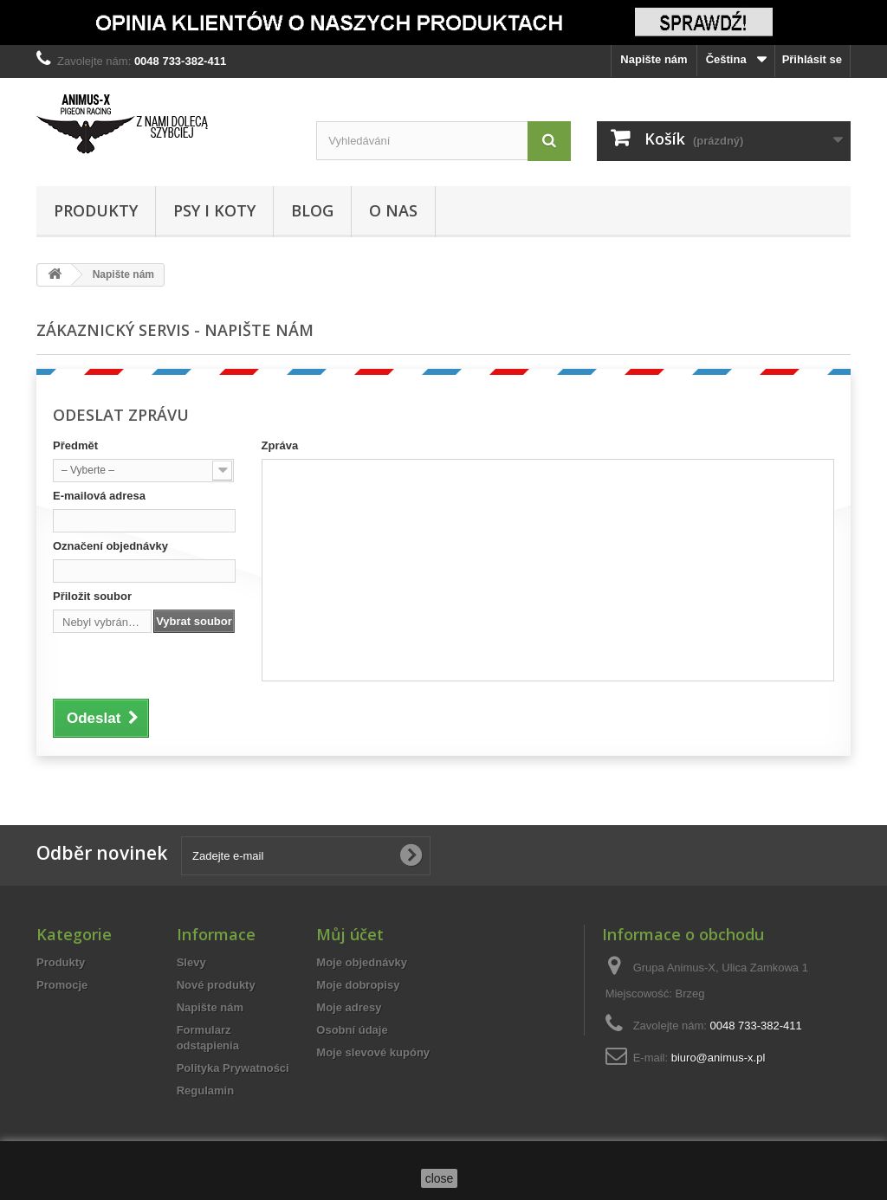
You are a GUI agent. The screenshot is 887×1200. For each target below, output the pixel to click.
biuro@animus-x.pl (718, 1057)
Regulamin (205, 1090)
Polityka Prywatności (233, 1067)
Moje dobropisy (357, 984)
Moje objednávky (361, 962)
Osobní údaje (351, 1029)
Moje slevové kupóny (373, 1052)
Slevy (191, 962)
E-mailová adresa (99, 495)
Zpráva (280, 445)
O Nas (393, 210)
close (439, 1178)
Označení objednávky (110, 545)
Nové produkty (216, 984)
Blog (312, 210)
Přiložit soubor (92, 596)
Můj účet (350, 934)
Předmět (75, 445)
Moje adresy (348, 1007)
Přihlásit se (812, 59)
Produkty (96, 210)
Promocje (61, 984)
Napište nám (653, 59)
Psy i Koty (214, 210)
